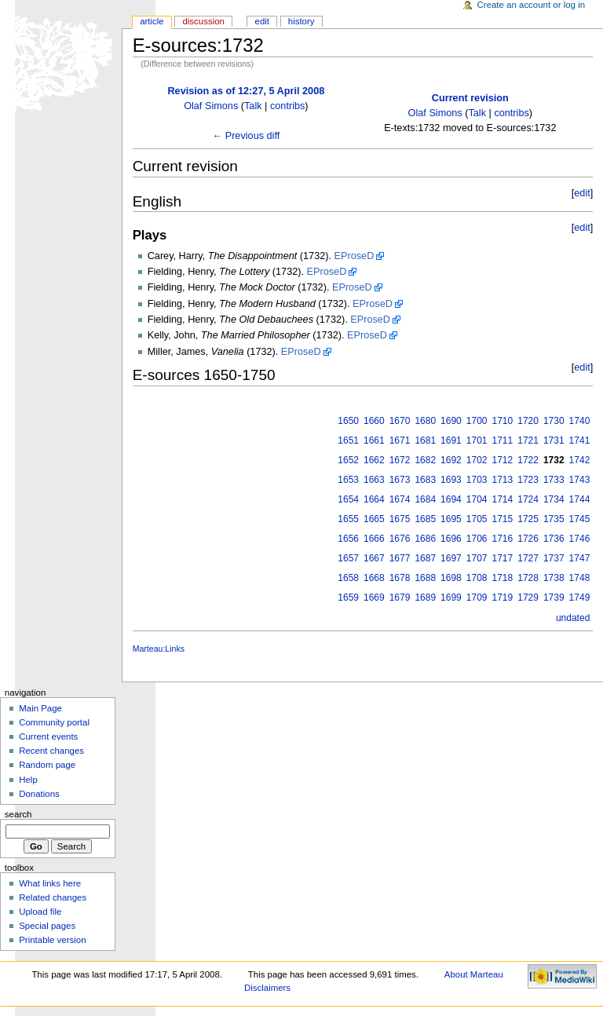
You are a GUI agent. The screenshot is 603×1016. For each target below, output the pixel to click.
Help (28, 779)
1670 (400, 420)
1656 (348, 538)
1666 (374, 538)
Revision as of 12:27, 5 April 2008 (245, 91)
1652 (348, 460)
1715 (502, 518)
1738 (554, 577)
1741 (579, 440)
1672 (400, 460)
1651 (348, 440)
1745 (579, 518)
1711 (502, 440)
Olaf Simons (211, 106)
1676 (400, 538)
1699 (451, 597)
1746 (579, 538)
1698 (451, 577)
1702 (477, 460)
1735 (554, 518)
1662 (374, 460)
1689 (425, 597)
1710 (502, 420)
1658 (348, 577)
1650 (348, 420)
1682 (425, 460)
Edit (262, 21)
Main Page (40, 708)
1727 (528, 558)
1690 (451, 420)
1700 (477, 420)
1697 (451, 558)
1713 (502, 479)
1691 (451, 440)
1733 (554, 479)
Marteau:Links (159, 648)
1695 (451, 518)
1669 (374, 597)
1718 (502, 577)
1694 (451, 499)
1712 (502, 460)
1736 (554, 538)
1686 (425, 538)
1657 (348, 558)
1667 (374, 558)
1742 (579, 460)
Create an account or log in (531, 4)
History (301, 21)
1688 (425, 577)
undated (573, 617)
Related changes (52, 897)
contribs (287, 106)
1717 (502, 558)
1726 (528, 538)
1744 (579, 499)
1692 (451, 460)
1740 (579, 420)
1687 (425, 558)
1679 (400, 597)
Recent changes (51, 750)
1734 (554, 499)
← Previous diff (246, 135)
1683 (425, 479)
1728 (528, 577)
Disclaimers (267, 987)
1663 (374, 479)
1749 (579, 597)
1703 (477, 479)
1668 (374, 577)
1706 (477, 538)
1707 (477, 558)
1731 (554, 440)
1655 (348, 518)
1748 (579, 577)
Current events (48, 736)
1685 (425, 518)
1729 (528, 597)
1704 (477, 499)
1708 (477, 577)
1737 (554, 558)
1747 (579, 558)
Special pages (47, 925)
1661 (374, 440)
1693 (451, 479)
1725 (528, 518)
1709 (477, 597)
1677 (400, 558)
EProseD (354, 255)
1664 (374, 499)
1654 (348, 499)
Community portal (54, 722)
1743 (579, 479)
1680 (425, 420)
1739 (554, 597)
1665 (374, 518)
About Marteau (473, 974)
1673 (400, 479)
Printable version (52, 940)
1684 (425, 499)
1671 (400, 440)
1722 (528, 460)
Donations (39, 794)
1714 (502, 499)
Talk (253, 106)
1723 (528, 479)
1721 (528, 440)
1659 (348, 597)
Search (18, 814)
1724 (528, 499)
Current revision (470, 98)
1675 (400, 518)
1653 (348, 479)
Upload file (40, 911)
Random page (47, 764)
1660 (374, 420)
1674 (400, 499)
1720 (528, 420)
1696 (451, 538)
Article (152, 21)
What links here (50, 883)
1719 (502, 597)
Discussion (203, 21)
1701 (477, 440)
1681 (425, 440)
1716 (502, 538)
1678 (400, 577)
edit (582, 193)
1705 (477, 518)
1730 (554, 420)
